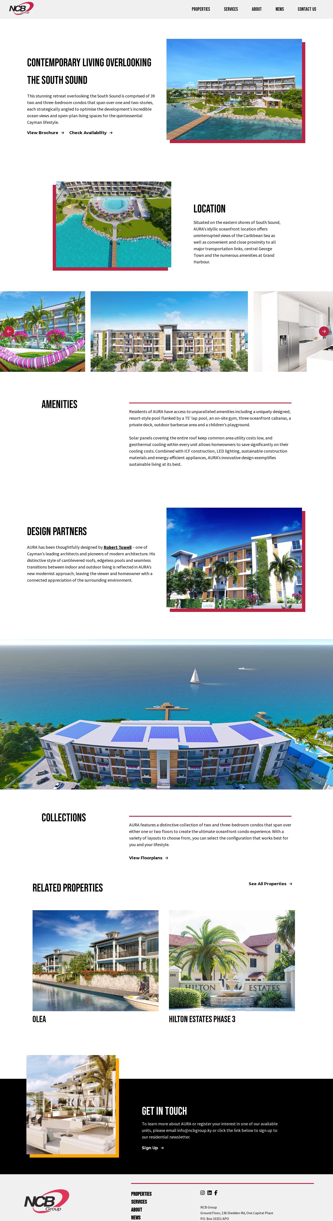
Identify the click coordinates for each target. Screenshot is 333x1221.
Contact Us (307, 9)
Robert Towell (118, 547)
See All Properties (268, 883)
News (280, 9)
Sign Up (150, 1147)
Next (324, 331)
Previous (9, 331)
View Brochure (43, 132)
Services (231, 9)
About (257, 9)
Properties (201, 9)
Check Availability (88, 132)
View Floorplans (146, 858)
